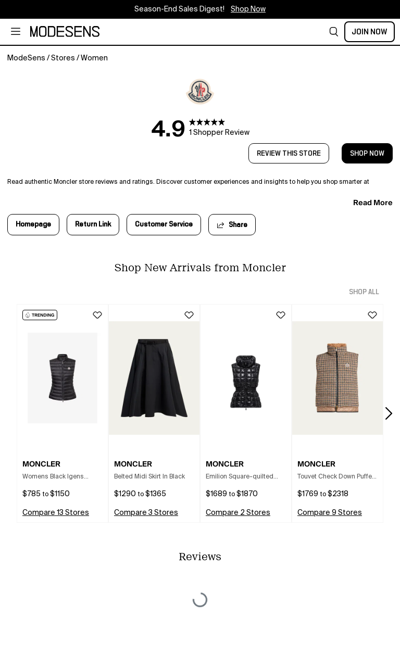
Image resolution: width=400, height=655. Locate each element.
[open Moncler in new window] (200, 91)
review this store (289, 153)
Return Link (93, 224)
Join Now (370, 32)
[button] (334, 32)
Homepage (33, 224)
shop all (364, 292)
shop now (367, 153)
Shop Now (248, 9)
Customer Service (164, 224)
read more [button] (373, 202)
